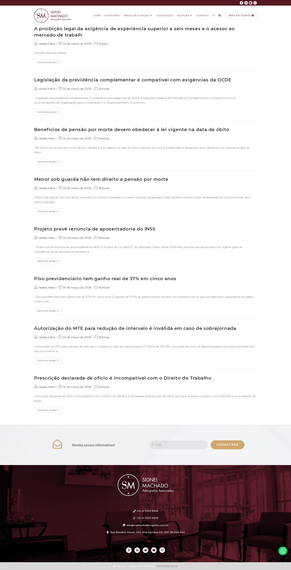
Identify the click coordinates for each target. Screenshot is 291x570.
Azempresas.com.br (167, 566)
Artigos (103, 43)
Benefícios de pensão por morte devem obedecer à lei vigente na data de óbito (131, 129)
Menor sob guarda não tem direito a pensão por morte (101, 179)
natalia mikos (46, 43)
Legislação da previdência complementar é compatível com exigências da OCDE (132, 80)
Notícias (104, 88)
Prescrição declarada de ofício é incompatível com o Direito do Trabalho (123, 378)
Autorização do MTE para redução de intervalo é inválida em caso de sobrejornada (135, 328)
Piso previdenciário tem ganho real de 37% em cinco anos (105, 278)
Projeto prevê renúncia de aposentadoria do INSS (94, 229)
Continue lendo (49, 61)
